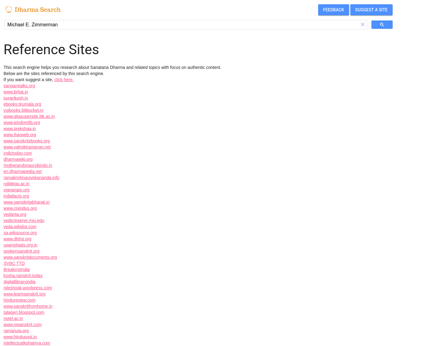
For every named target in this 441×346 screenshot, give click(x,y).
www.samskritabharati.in (27, 202)
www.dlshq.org (18, 238)
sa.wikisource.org (20, 232)
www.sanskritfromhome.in (28, 306)
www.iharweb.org (20, 134)
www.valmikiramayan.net (27, 147)
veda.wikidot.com (20, 226)
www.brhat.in (16, 91)
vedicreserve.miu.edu (24, 220)
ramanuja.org (16, 330)
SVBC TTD (14, 263)
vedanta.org (15, 214)
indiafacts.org (16, 196)
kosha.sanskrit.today (23, 275)
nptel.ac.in (13, 318)
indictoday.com (18, 153)
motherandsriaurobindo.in (28, 165)
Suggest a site (371, 9)
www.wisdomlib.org (22, 122)
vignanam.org (17, 189)
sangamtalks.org (19, 85)
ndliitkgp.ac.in (17, 183)
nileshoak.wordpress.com (28, 287)
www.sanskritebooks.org (27, 140)
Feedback (333, 9)
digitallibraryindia (20, 281)
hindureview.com (20, 300)
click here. (64, 79)
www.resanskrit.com (23, 324)
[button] (362, 25)
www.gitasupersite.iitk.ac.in (29, 116)
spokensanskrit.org (22, 251)
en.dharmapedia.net (23, 171)
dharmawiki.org (18, 159)
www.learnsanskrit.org (25, 293)
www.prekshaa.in (20, 128)
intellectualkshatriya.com (27, 342)
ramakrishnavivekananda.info (31, 177)
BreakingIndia (17, 269)
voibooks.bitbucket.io (23, 110)
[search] (181, 25)
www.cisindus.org (20, 208)
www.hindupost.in (20, 336)
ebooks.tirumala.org (22, 104)
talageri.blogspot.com (24, 312)
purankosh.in (16, 98)
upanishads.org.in (21, 245)
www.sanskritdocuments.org (30, 257)
